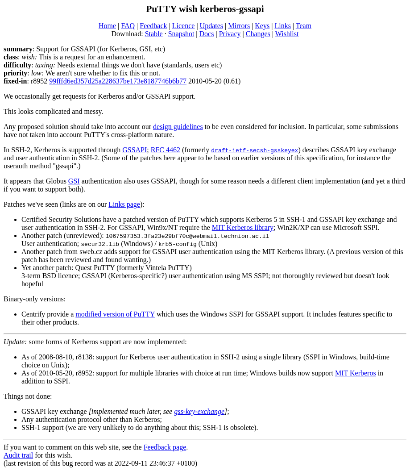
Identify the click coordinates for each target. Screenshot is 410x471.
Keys (262, 25)
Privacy (230, 34)
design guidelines (178, 126)
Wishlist (287, 34)
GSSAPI (134, 150)
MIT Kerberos (355, 373)
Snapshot (181, 34)
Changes (258, 34)
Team (303, 25)
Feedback (153, 25)
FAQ (128, 25)
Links (282, 25)
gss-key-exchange (199, 411)
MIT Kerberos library (242, 227)
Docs (206, 34)
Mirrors (239, 25)
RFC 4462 (165, 150)
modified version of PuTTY (115, 314)
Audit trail (18, 455)
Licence (183, 25)
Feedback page (165, 447)
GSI (74, 181)
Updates (211, 25)
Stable (154, 34)
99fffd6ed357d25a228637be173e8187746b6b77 (117, 81)
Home (107, 25)
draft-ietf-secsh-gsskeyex (254, 150)
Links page (124, 204)
